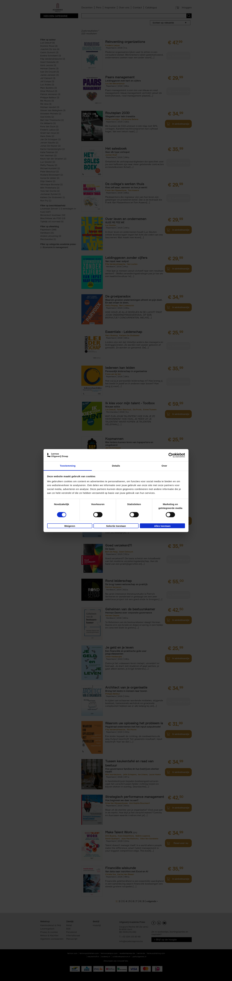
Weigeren (69, 526)
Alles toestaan (162, 526)
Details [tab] (116, 465)
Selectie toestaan (116, 526)
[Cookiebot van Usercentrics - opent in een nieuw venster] (171, 455)
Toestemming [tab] (68, 465)
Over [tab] (164, 465)
